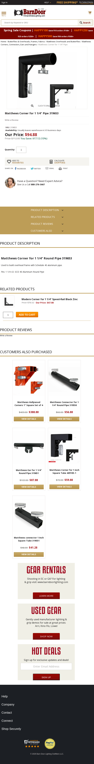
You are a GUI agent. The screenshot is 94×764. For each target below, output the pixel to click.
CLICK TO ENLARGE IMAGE (49, 106)
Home (3, 41)
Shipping (70, 162)
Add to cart (42, 149)
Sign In (5, 2)
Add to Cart (27, 315)
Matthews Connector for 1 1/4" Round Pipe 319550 (64, 404)
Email (51, 168)
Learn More (46, 595)
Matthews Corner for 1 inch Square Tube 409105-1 (64, 471)
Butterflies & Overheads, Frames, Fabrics (26, 41)
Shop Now (46, 636)
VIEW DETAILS (28, 418)
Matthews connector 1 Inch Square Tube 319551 (29, 539)
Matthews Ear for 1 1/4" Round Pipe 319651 (29, 472)
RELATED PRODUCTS (43, 217)
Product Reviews (42, 224)
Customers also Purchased (41, 231)
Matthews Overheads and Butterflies (63, 41)
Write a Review (11, 120)
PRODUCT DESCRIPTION (45, 210)
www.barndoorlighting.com (53, 582)
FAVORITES (28, 162)
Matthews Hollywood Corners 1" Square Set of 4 (29, 404)
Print (65, 168)
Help (46, 2)
